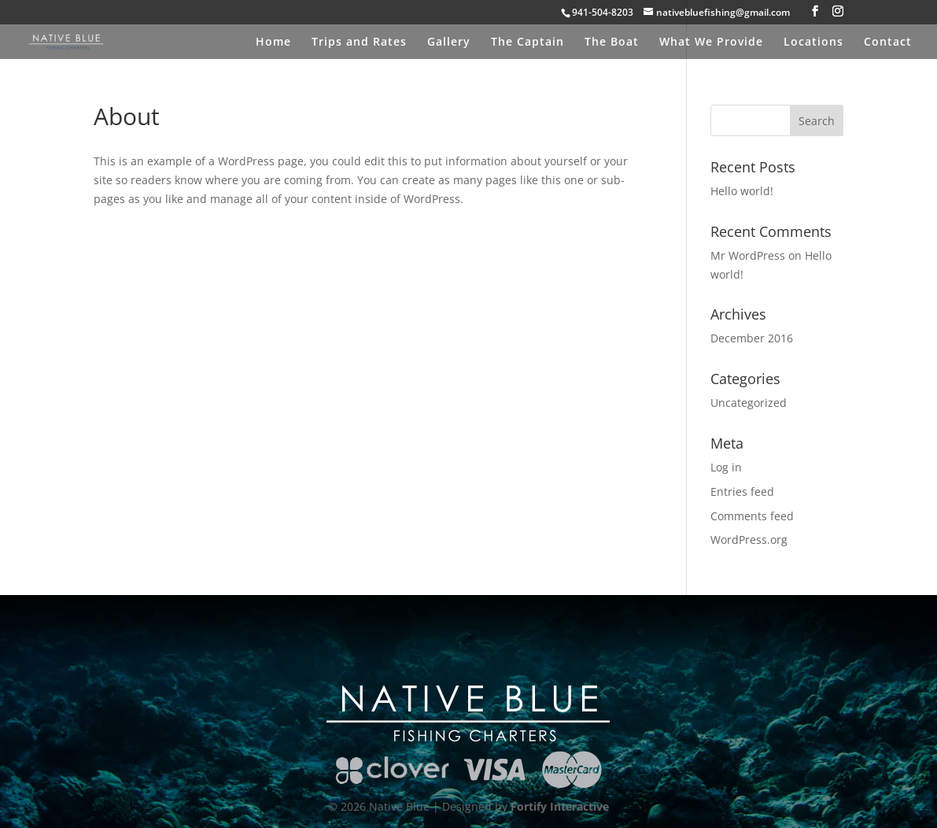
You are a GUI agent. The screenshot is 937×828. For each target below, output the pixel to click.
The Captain (527, 42)
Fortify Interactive (560, 806)
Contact (888, 42)
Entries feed (742, 491)
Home (273, 42)
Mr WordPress (747, 255)
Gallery (448, 42)
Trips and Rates (359, 42)
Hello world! (741, 190)
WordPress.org (749, 539)
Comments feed (752, 515)
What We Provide (711, 42)
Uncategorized (748, 402)
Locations (813, 42)
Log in (726, 467)
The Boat (612, 42)
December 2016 (751, 338)
